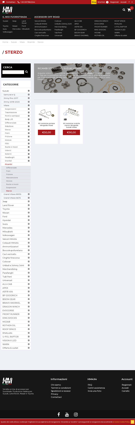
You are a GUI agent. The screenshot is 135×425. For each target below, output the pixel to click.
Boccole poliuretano (43, 30)
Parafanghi (59, 30)
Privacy (54, 394)
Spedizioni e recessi (60, 391)
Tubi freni (58, 33)
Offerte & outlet (121, 35)
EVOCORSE (99, 24)
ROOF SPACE (120, 21)
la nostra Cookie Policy (121, 422)
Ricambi (31, 42)
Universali (58, 35)
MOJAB (97, 33)
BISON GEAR (79, 33)
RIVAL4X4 (118, 24)
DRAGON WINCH (101, 21)
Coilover (58, 21)
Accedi (123, 2)
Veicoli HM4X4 (40, 21)
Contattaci (56, 397)
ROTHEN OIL (99, 35)
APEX (76, 24)
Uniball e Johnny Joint (63, 24)
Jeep (14, 21)
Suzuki (5, 21)
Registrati (114, 2)
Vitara (22, 42)
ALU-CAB (78, 21)
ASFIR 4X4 (78, 27)
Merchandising (60, 27)
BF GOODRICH (80, 30)
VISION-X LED (120, 30)
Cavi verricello (40, 33)
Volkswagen (8, 32)
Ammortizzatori (41, 27)
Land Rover (24, 22)
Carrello (125, 391)
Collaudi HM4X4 (41, 24)
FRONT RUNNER (100, 27)
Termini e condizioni (61, 388)
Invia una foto (94, 391)
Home (5, 42)
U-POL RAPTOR (121, 27)
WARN (117, 33)
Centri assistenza (96, 388)
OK (132, 422)
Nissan (14, 26)
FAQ (90, 385)
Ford (24, 26)
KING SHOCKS (100, 30)
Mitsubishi (26, 29)
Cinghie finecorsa (42, 35)
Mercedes (16, 29)
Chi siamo (56, 385)
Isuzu (5, 29)
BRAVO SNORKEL (81, 35)
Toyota (5, 26)
